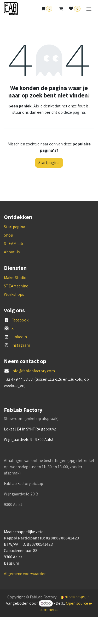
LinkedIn (19, 337)
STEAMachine (16, 286)
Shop (8, 235)
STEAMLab (13, 243)
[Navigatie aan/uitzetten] (89, 8)
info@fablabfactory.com (33, 371)
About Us (12, 252)
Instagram (20, 345)
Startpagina (49, 162)
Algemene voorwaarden (25, 573)
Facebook (19, 320)
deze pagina (74, 112)
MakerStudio (15, 277)
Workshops (14, 294)
